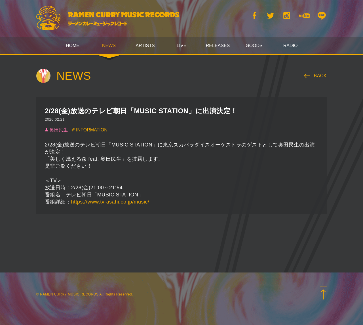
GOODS (254, 45)
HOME (72, 45)
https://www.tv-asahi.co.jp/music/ (110, 202)
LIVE (182, 45)
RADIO (290, 45)
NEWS (109, 45)
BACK (320, 75)
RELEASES (218, 45)
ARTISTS (145, 45)
